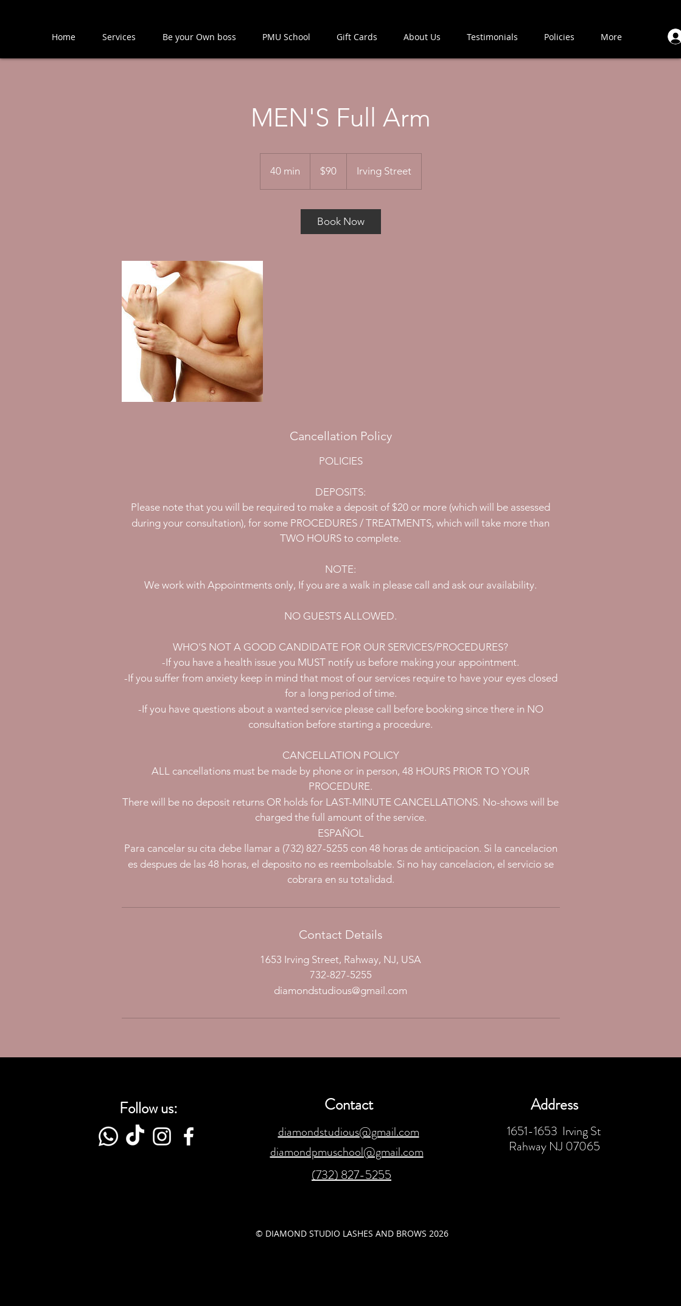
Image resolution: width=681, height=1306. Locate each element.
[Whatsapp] (108, 1136)
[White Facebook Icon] (188, 1136)
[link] (341, 221)
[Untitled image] (192, 331)
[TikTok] (135, 1136)
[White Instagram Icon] (162, 1136)
